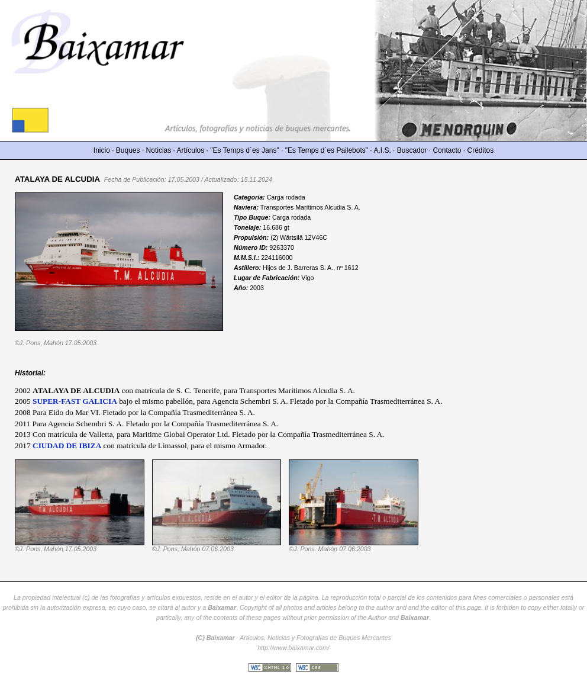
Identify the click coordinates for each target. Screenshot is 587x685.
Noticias (159, 150)
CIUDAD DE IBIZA (67, 445)
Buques (128, 150)
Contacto (447, 150)
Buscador (412, 150)
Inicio (101, 150)
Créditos (480, 150)
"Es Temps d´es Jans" (244, 150)
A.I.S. (382, 150)
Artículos (191, 150)
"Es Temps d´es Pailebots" (326, 150)
